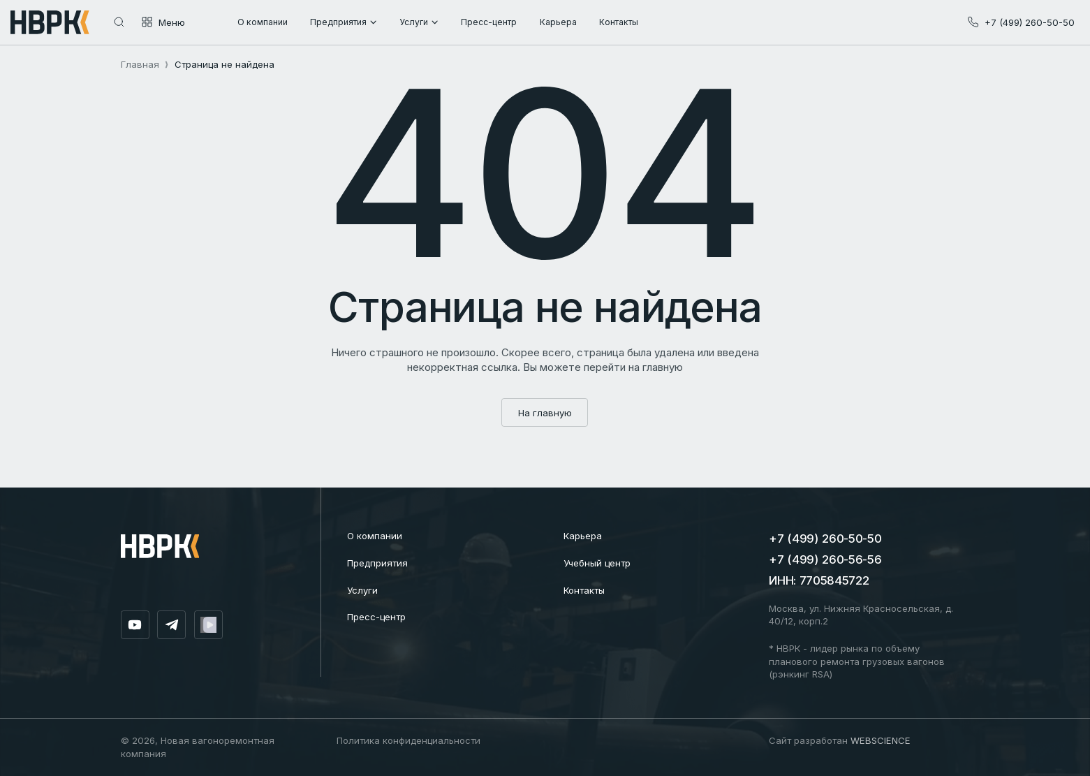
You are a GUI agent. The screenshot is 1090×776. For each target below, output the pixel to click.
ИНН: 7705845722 (819, 580)
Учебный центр (597, 563)
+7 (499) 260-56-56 (825, 559)
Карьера (583, 535)
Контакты (584, 590)
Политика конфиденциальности (408, 740)
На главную (545, 412)
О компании (374, 535)
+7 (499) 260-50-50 (825, 539)
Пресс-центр (376, 616)
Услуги (362, 590)
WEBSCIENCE (880, 740)
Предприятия (377, 563)
